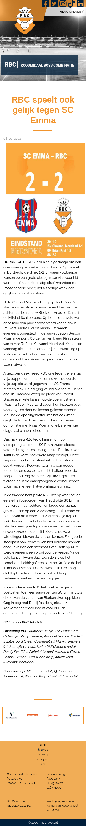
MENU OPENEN (72, 11)
